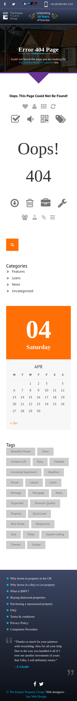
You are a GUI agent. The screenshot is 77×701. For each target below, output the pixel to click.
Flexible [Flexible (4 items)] (59, 461)
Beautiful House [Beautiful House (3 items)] (21, 451)
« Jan (13, 423)
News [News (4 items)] (59, 493)
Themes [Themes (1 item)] (16, 544)
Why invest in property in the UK (31, 578)
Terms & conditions (22, 616)
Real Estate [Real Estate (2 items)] (17, 524)
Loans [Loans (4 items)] (53, 482)
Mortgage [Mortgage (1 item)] (38, 493)
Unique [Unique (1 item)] (36, 544)
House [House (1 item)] (14, 482)
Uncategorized (22, 291)
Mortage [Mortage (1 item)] (16, 493)
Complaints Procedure (24, 629)
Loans (16, 278)
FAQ (13, 610)
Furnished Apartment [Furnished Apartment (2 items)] (24, 472)
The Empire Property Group (35, 62)
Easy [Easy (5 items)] (40, 461)
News (16, 284)
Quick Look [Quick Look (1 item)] (39, 513)
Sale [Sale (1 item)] (13, 534)
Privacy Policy (19, 623)
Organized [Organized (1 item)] (17, 503)
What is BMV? (19, 591)
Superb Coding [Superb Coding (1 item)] (55, 534)
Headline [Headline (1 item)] (53, 472)
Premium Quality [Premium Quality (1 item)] (45, 503)
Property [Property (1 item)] (16, 513)
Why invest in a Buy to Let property (32, 584)
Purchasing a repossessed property (31, 604)
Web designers (55, 692)
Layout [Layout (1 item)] (34, 482)
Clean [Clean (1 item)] (45, 451)
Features (18, 271)
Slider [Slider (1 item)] (31, 534)
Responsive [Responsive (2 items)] (43, 524)
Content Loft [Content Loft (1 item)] (18, 461)
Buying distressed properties (27, 597)
